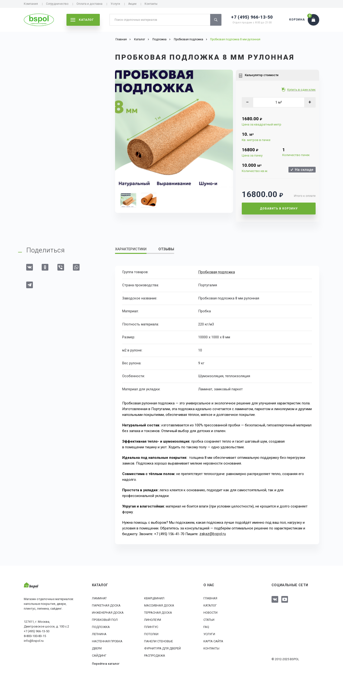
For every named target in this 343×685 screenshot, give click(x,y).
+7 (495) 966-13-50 (252, 17)
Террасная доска (158, 612)
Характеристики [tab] (130, 249)
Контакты (151, 3)
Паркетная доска (106, 605)
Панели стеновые (158, 641)
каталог (82, 19)
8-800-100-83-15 (35, 635)
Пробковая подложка (216, 272)
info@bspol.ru (34, 640)
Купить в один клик (302, 89)
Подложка (101, 626)
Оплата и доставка (89, 3)
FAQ (206, 626)
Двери (97, 648)
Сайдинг (99, 655)
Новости (210, 612)
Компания (31, 3)
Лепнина (99, 633)
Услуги (115, 3)
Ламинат (99, 598)
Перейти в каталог (106, 663)
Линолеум (152, 619)
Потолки (151, 633)
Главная (210, 598)
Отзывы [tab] (166, 249)
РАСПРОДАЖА (154, 655)
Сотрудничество (57, 3)
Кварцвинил (154, 598)
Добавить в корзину (279, 208)
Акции (132, 3)
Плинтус (151, 626)
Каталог (210, 605)
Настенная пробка (107, 641)
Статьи (208, 619)
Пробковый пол (105, 619)
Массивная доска (159, 605)
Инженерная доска (108, 612)
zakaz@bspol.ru (211, 534)
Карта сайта (213, 641)
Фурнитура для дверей (162, 648)
